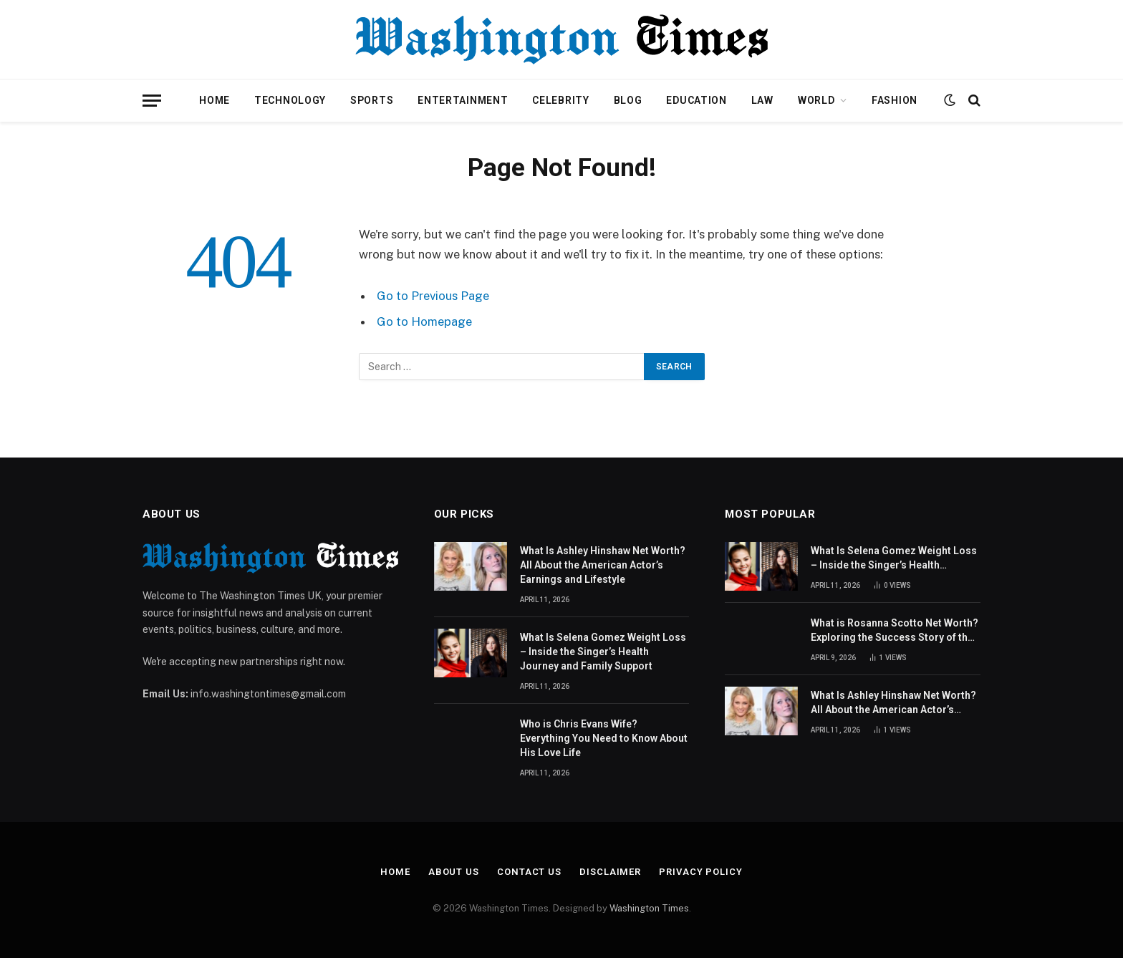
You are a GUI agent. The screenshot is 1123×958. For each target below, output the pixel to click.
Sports (371, 100)
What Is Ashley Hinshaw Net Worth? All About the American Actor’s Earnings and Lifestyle (602, 565)
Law (762, 100)
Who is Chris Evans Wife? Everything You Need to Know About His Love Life (604, 738)
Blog (628, 100)
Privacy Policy (701, 871)
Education (696, 100)
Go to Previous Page (433, 296)
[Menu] (152, 100)
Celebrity (560, 100)
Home (214, 100)
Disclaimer (610, 871)
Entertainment (463, 100)
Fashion (894, 100)
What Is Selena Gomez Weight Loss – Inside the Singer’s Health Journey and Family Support (603, 652)
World (816, 100)
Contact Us (529, 871)
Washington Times (649, 908)
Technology (290, 100)
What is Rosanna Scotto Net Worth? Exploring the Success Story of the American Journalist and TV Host (894, 630)
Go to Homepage (424, 321)
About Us (453, 871)
